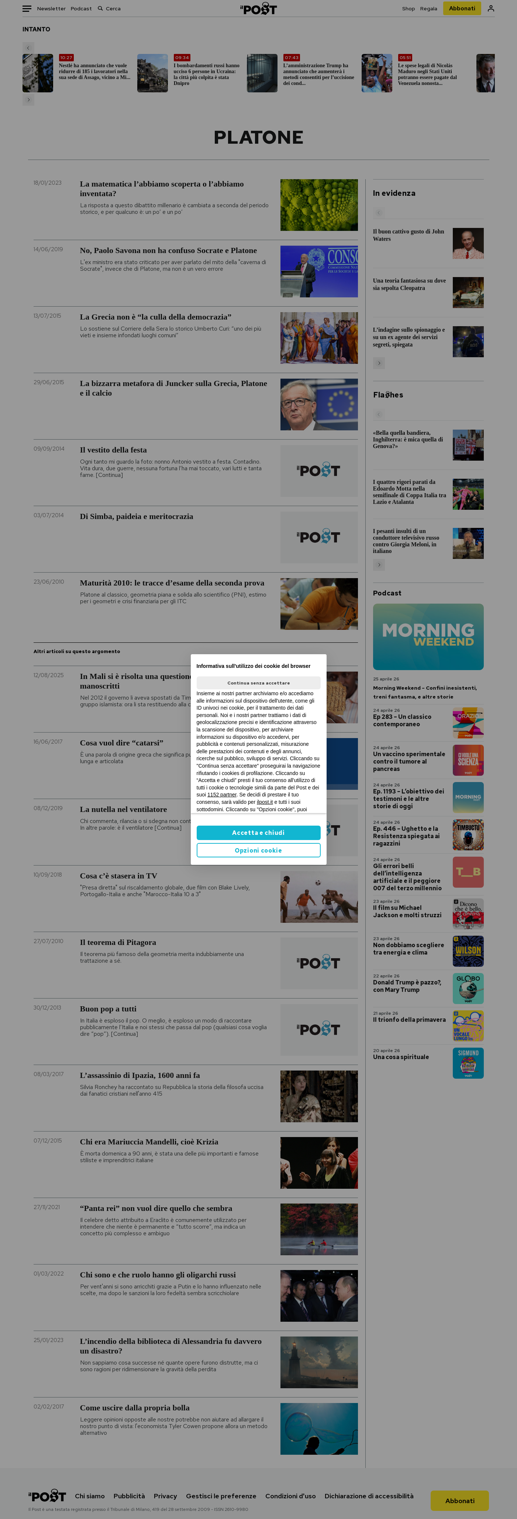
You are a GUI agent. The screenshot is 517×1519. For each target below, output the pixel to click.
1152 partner (222, 795)
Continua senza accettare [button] (258, 683)
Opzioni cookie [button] (258, 850)
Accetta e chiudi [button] (258, 833)
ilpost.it (265, 802)
